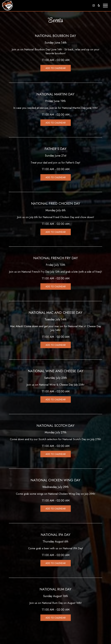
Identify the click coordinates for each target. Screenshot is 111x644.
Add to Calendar (56, 68)
